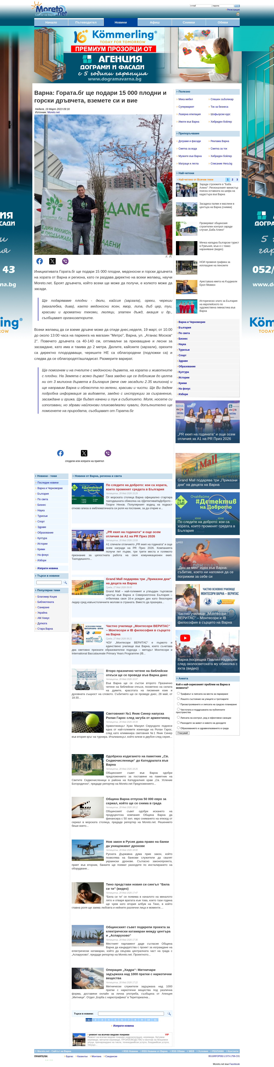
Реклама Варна (219, 141)
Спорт (41, 521)
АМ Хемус (43, 618)
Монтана (95, 1056)
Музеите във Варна (189, 156)
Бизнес (41, 504)
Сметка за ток (218, 148)
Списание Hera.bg (220, 163)
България (43, 493)
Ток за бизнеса (218, 106)
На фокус (43, 554)
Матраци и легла (188, 163)
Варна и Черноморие (50, 488)
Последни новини (47, 482)
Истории (42, 543)
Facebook (234, 1064)
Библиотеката (45, 602)
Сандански (110, 1056)
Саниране (43, 607)
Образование (45, 532)
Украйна (42, 612)
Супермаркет (185, 106)
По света (42, 499)
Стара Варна (45, 628)
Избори (41, 560)
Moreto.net (53, 112)
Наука (41, 510)
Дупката (42, 623)
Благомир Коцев (47, 596)
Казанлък (82, 1056)
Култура (42, 538)
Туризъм (42, 515)
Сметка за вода (187, 148)
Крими (41, 549)
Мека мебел (185, 99)
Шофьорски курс (219, 114)
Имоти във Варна (188, 121)
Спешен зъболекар (221, 99)
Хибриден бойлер (220, 121)
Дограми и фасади (189, 141)
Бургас (68, 1056)
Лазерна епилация (189, 114)
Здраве (41, 527)
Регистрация (233, 10)
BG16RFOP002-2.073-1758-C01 (224, 1056)
